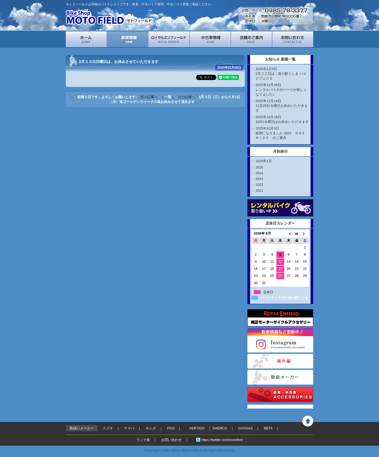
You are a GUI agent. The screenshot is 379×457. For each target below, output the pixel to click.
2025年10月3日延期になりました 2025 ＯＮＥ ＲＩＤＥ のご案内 (282, 133)
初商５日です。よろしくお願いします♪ (107, 97)
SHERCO (219, 428)
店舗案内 (251, 39)
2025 (259, 167)
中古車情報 (210, 39)
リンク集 (143, 440)
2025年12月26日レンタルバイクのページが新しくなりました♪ (281, 89)
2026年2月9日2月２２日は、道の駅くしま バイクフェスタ (281, 73)
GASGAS (245, 428)
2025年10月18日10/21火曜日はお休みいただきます (282, 119)
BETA (268, 428)
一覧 (167, 97)
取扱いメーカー (280, 377)
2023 (259, 179)
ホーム (86, 39)
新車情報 (127, 39)
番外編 (280, 361)
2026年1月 (264, 161)
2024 (259, 173)
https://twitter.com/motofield (222, 440)
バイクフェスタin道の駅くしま (284, 298)
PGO (171, 428)
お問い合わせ (292, 39)
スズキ (108, 428)
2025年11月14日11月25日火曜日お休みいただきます (282, 105)
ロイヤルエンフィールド (168, 39)
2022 (259, 185)
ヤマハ (129, 428)
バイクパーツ (280, 394)
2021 (259, 190)
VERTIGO (197, 428)
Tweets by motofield (263, 407)
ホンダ (151, 428)
